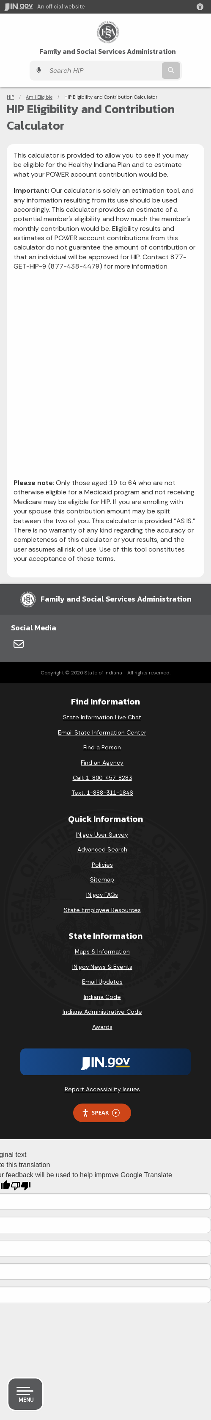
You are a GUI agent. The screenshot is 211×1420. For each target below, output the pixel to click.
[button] (202, 6)
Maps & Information (102, 951)
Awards (102, 1027)
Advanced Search (102, 849)
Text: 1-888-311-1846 (102, 792)
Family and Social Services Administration (107, 51)
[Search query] (102, 70)
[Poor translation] (21, 1186)
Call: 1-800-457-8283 (102, 778)
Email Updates (102, 981)
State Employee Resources (102, 910)
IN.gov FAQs (102, 895)
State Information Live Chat (102, 717)
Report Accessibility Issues (102, 1089)
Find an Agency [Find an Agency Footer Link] (102, 762)
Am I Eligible (39, 97)
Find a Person (102, 747)
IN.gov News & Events (102, 967)
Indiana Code (102, 997)
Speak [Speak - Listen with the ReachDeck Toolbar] (101, 1113)
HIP (10, 97)
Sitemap (102, 879)
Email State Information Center (102, 732)
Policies (102, 864)
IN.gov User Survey (102, 834)
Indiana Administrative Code (102, 1011)
